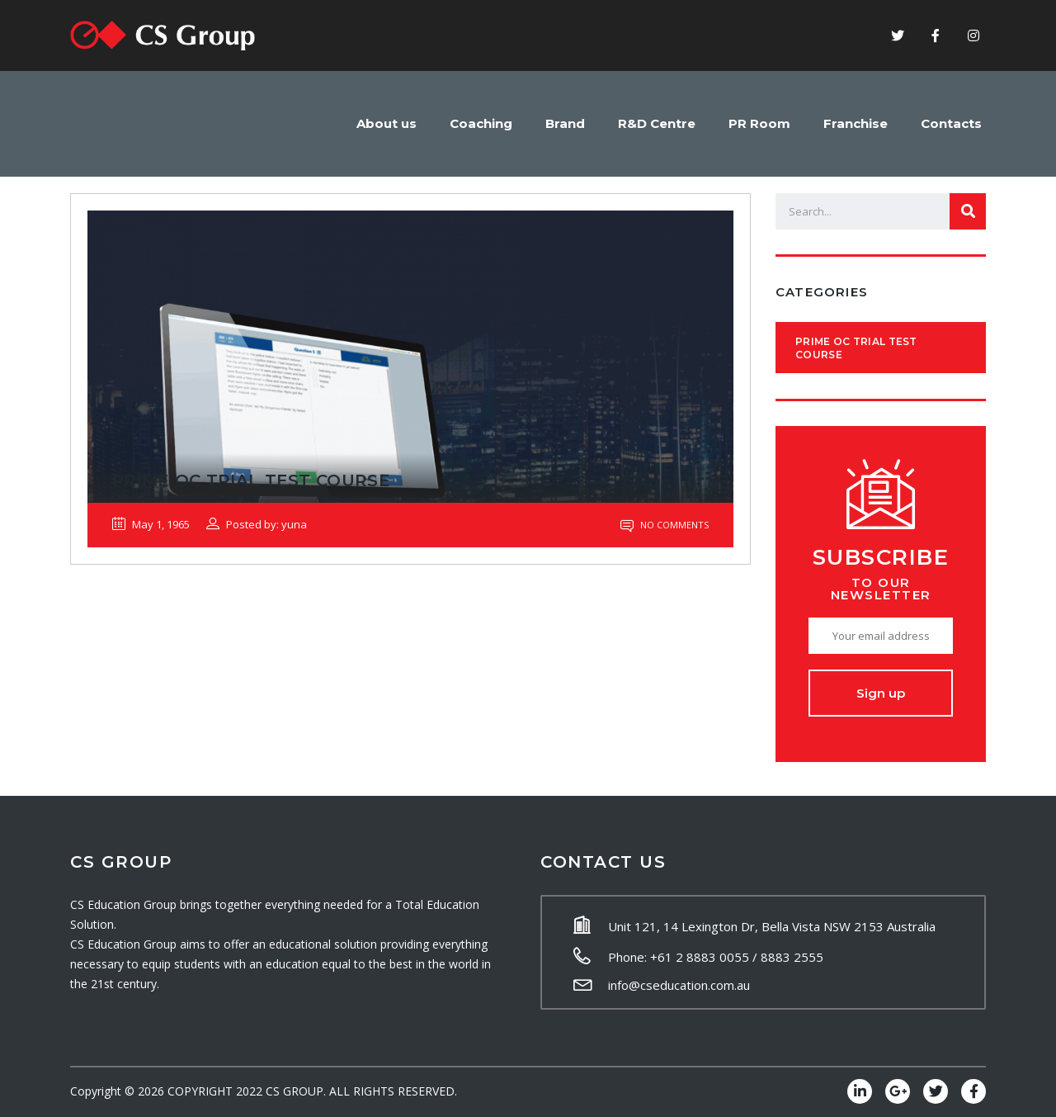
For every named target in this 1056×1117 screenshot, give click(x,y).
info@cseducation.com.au (679, 985)
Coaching (481, 123)
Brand (565, 123)
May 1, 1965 (151, 524)
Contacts (951, 123)
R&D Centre (656, 123)
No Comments (664, 524)
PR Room (759, 123)
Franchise (855, 123)
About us (386, 123)
